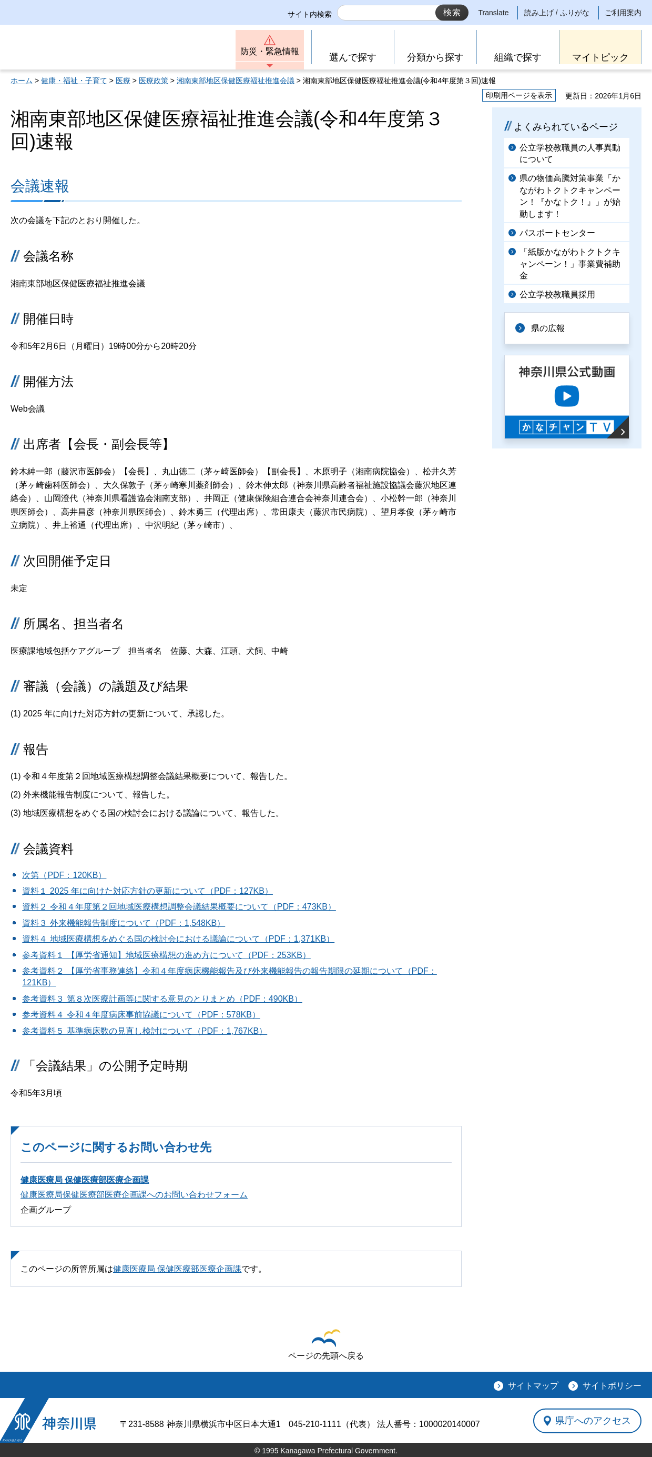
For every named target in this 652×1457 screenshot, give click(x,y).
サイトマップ (533, 1385)
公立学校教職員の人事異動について (569, 153)
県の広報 (548, 328)
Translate (493, 12)
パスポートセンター (557, 232)
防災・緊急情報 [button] (269, 51)
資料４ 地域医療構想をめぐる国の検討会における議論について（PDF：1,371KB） (178, 938)
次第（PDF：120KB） (64, 875)
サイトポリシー (612, 1385)
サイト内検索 (310, 14)
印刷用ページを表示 (519, 95)
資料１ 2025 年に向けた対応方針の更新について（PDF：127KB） (147, 890)
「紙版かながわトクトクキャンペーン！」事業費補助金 (569, 263)
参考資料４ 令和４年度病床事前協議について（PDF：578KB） (141, 1014)
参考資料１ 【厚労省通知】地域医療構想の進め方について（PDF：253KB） (166, 955)
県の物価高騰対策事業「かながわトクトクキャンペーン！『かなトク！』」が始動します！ (569, 196)
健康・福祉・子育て (74, 80)
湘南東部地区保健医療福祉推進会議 (235, 80)
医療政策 (153, 80)
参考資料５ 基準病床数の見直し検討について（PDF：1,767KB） (144, 1030)
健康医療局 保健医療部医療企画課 (85, 1179)
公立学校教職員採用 (557, 294)
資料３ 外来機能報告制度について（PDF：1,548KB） (123, 923)
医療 (123, 80)
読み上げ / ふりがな (556, 12)
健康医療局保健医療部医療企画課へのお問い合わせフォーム (134, 1194)
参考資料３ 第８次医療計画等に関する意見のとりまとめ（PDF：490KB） (162, 998)
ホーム (22, 80)
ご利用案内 (623, 12)
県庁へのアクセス (593, 1420)
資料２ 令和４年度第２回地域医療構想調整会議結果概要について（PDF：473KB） (178, 906)
